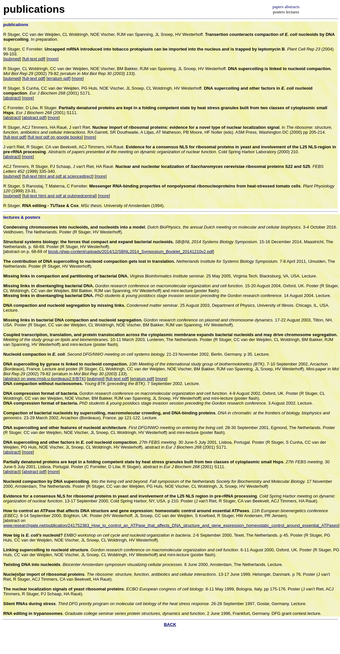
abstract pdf (34, 117)
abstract (12, 98)
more (52, 58)
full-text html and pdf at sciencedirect (57, 176)
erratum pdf (58, 78)
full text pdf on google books (55, 137)
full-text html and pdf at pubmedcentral (59, 195)
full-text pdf (33, 58)
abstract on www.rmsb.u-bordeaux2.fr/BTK (45, 378)
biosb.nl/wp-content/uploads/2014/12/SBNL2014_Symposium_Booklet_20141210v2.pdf (130, 251)
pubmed (12, 58)
